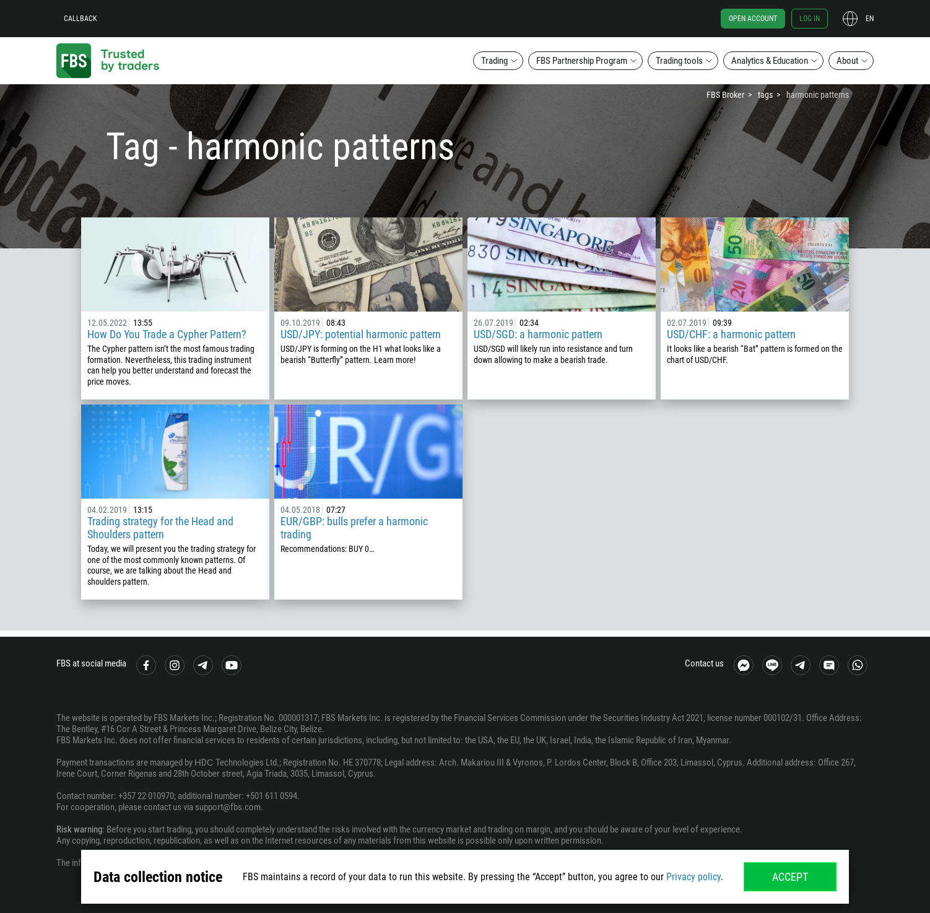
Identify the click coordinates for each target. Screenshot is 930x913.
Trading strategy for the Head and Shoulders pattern (160, 528)
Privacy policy (693, 877)
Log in (809, 18)
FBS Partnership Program (581, 60)
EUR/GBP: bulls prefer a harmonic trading (354, 528)
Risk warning (79, 829)
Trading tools (679, 60)
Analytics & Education (769, 60)
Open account (753, 18)
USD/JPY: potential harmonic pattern (360, 334)
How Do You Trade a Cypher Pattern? (166, 334)
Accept (790, 876)
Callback (80, 18)
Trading (494, 60)
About (847, 60)
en (870, 18)
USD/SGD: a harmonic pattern (538, 334)
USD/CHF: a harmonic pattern (731, 334)
